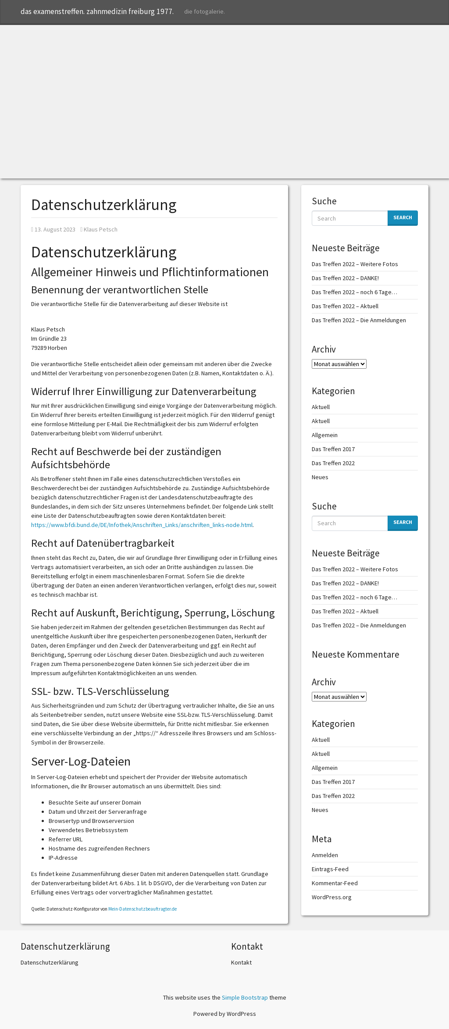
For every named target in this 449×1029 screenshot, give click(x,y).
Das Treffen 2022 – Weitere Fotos (355, 264)
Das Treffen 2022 (333, 463)
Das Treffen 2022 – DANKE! (345, 278)
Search (402, 217)
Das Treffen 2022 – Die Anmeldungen (359, 320)
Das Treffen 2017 (333, 449)
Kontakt (241, 962)
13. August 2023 (53, 229)
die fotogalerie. (204, 11)
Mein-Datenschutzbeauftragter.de (142, 909)
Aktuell (321, 407)
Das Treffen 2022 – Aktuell (345, 306)
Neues (320, 477)
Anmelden (325, 855)
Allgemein (325, 435)
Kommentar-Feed (335, 883)
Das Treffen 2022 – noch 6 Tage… (354, 292)
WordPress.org (332, 897)
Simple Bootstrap (245, 997)
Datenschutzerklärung (49, 962)
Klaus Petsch (99, 229)
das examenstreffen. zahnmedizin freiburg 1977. (97, 11)
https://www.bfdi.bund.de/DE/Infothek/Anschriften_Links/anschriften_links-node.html (142, 525)
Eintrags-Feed (330, 869)
